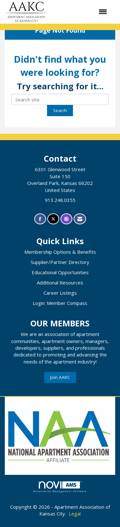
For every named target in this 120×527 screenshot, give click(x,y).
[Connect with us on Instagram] (66, 219)
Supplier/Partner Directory (60, 262)
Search (60, 110)
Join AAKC (60, 377)
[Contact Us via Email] (80, 219)
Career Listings (60, 293)
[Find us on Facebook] (40, 219)
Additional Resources (60, 282)
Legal (75, 513)
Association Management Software (60, 487)
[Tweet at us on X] (53, 219)
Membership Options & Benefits (60, 252)
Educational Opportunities (60, 272)
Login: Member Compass (60, 303)
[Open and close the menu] (80, 11)
